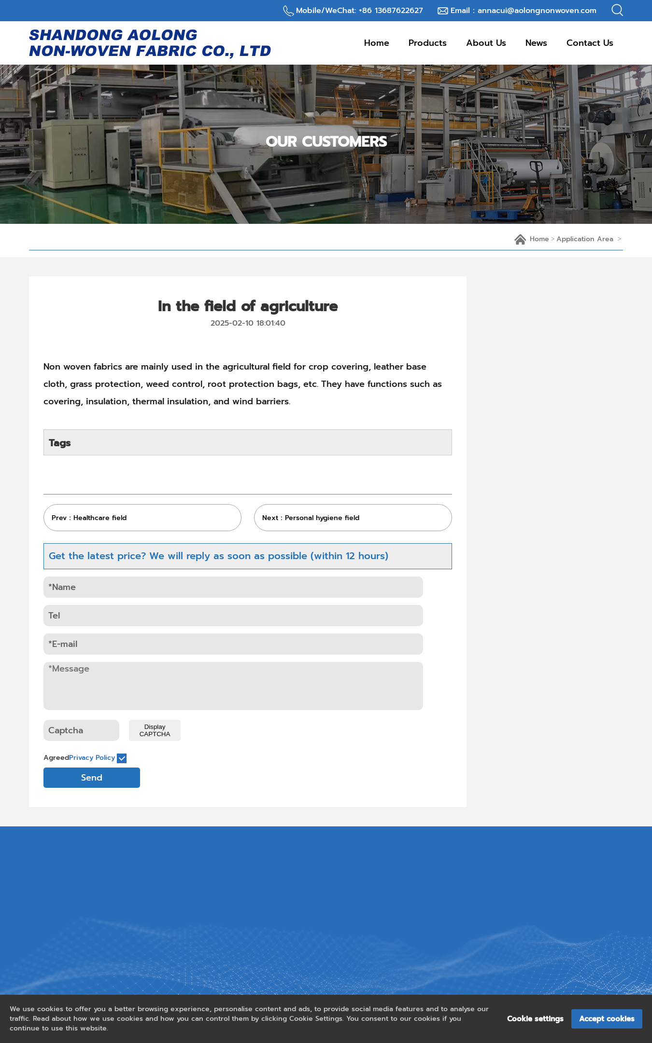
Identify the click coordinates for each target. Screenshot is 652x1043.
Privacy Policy (92, 758)
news (536, 43)
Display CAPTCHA (155, 730)
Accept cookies (607, 1019)
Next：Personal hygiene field (310, 518)
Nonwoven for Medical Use (553, 672)
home (539, 239)
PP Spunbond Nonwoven (548, 588)
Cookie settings (535, 1019)
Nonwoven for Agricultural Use (552, 714)
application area (584, 239)
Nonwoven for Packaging (549, 630)
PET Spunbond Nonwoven (551, 756)
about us (486, 43)
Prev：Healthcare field (89, 518)
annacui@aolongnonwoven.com (537, 10)
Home (376, 43)
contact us (590, 43)
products (428, 43)
